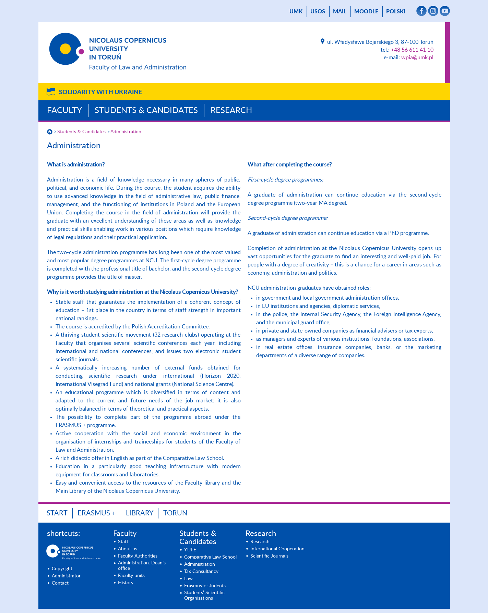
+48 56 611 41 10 (412, 50)
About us (127, 549)
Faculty (64, 111)
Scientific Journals (269, 556)
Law (188, 578)
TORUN (175, 513)
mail (339, 11)
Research (231, 111)
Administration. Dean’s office (142, 566)
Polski (395, 11)
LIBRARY (139, 513)
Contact (60, 583)
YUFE (190, 550)
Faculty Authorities (137, 556)
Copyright (62, 568)
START (57, 513)
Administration (125, 131)
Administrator (66, 576)
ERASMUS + (97, 513)
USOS (317, 11)
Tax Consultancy (201, 571)
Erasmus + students (205, 586)
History (125, 582)
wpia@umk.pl (417, 57)
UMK (295, 11)
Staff (123, 541)
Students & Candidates (146, 111)
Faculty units (131, 575)
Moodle (366, 11)
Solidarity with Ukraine (100, 92)
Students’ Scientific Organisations (204, 595)
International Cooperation (277, 549)
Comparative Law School (210, 557)
